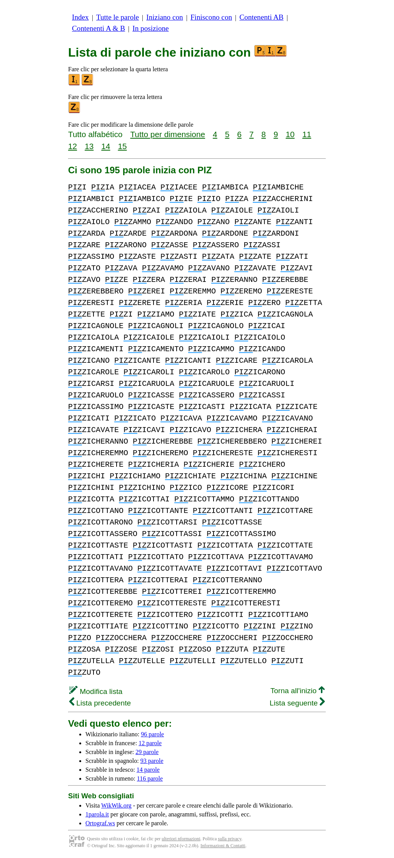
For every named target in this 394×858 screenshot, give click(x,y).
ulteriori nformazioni (181, 838)
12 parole (150, 743)
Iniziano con (164, 17)
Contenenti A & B (98, 28)
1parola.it (97, 814)
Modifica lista (95, 691)
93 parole (152, 760)
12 (72, 146)
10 (290, 134)
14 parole (148, 769)
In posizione (150, 28)
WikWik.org (116, 805)
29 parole (147, 752)
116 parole (150, 778)
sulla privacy (229, 838)
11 (306, 134)
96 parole (152, 734)
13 (89, 146)
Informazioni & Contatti (222, 845)
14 (105, 146)
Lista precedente (100, 703)
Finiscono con (211, 17)
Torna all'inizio (297, 691)
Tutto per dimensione (167, 134)
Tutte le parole (117, 17)
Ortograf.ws (100, 823)
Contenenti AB (261, 17)
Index (80, 17)
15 (122, 146)
